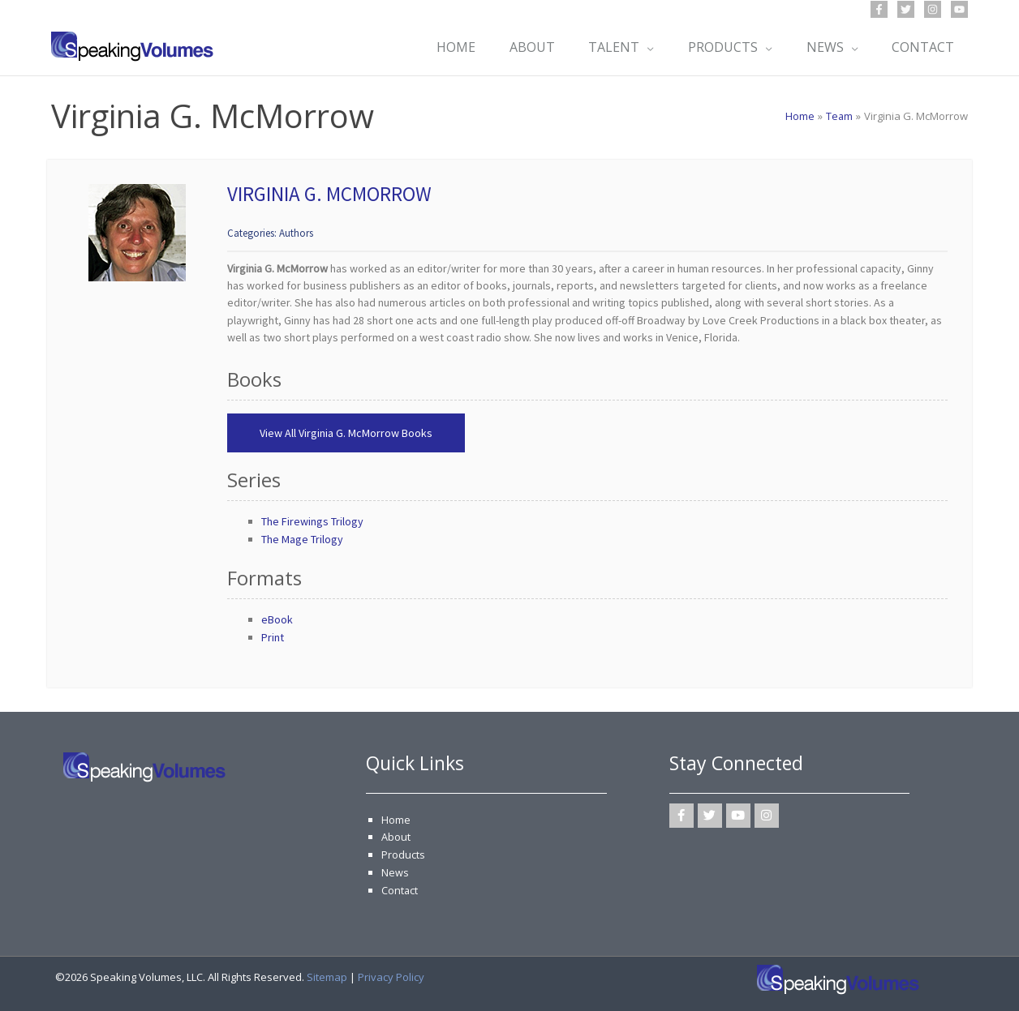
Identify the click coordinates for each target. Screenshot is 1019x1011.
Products (403, 853)
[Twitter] (905, 9)
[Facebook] (879, 9)
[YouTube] (959, 9)
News (395, 871)
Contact (400, 888)
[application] (640, 47)
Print (272, 637)
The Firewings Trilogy (312, 521)
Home (396, 819)
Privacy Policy (391, 975)
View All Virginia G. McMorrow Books (346, 433)
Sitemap (327, 975)
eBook (277, 619)
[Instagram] (932, 9)
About (396, 836)
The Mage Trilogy (302, 539)
